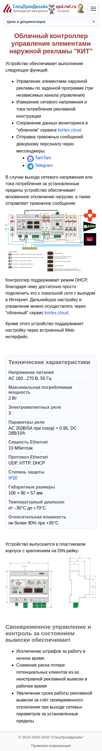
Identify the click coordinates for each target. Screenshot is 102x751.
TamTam (43, 157)
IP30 (12, 478)
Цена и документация (26, 22)
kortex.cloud (69, 130)
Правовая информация (51, 746)
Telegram (44, 165)
